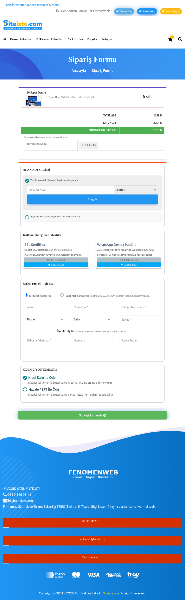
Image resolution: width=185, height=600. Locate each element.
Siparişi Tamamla (92, 415)
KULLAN (89, 145)
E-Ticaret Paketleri (50, 39)
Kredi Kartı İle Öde (25, 378)
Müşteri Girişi (147, 11)
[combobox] (45, 319)
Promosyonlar (100, 11)
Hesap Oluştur (171, 11)
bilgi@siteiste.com (20, 501)
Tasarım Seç (124, 11)
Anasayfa (79, 70)
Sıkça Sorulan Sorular (71, 11)
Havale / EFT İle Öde (25, 389)
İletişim (106, 39)
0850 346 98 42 (19, 495)
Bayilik (92, 39)
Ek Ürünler (75, 39)
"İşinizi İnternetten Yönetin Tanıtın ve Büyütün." (32, 5)
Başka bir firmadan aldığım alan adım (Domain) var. (27, 217)
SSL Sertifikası (35, 245)
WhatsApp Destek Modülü (116, 245)
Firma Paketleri (21, 39)
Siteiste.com (111, 593)
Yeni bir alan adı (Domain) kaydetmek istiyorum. (27, 181)
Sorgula (92, 199)
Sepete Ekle (56, 264)
